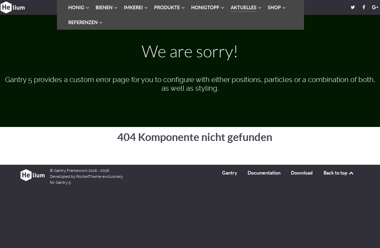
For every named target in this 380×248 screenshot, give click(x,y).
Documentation (264, 172)
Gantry (229, 172)
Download (302, 172)
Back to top (339, 172)
